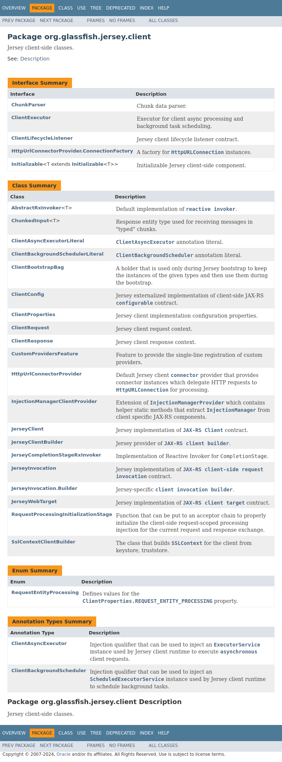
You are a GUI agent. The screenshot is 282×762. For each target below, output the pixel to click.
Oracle (63, 754)
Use (81, 8)
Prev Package (19, 20)
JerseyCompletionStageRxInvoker (56, 455)
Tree (96, 8)
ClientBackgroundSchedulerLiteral (57, 254)
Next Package (56, 20)
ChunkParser (28, 104)
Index (147, 8)
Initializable (27, 164)
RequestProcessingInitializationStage (61, 514)
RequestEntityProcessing (45, 592)
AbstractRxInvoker (36, 207)
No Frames (122, 20)
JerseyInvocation (33, 468)
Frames (96, 20)
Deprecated (120, 8)
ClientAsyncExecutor (39, 643)
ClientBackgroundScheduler (48, 670)
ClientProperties (33, 314)
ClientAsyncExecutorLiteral (47, 240)
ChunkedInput (30, 220)
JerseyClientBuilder (37, 442)
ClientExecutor (31, 117)
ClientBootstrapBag (37, 267)
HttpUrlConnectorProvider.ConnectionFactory (72, 151)
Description (35, 59)
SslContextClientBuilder (43, 542)
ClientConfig (27, 294)
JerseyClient (27, 429)
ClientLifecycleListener (42, 138)
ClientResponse (32, 341)
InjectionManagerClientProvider (54, 401)
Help (163, 8)
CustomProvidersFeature (44, 353)
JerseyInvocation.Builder (44, 488)
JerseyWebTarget (34, 501)
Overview (14, 8)
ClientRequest (30, 327)
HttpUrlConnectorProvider (46, 374)
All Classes (163, 20)
